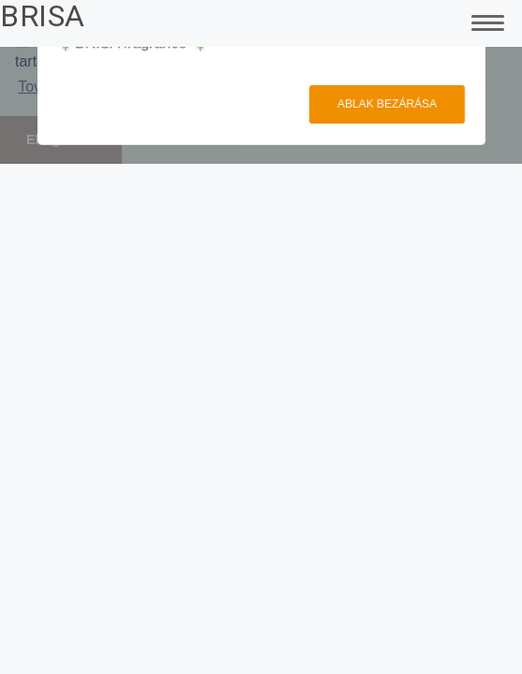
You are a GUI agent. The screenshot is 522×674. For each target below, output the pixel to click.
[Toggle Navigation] (484, 21)
